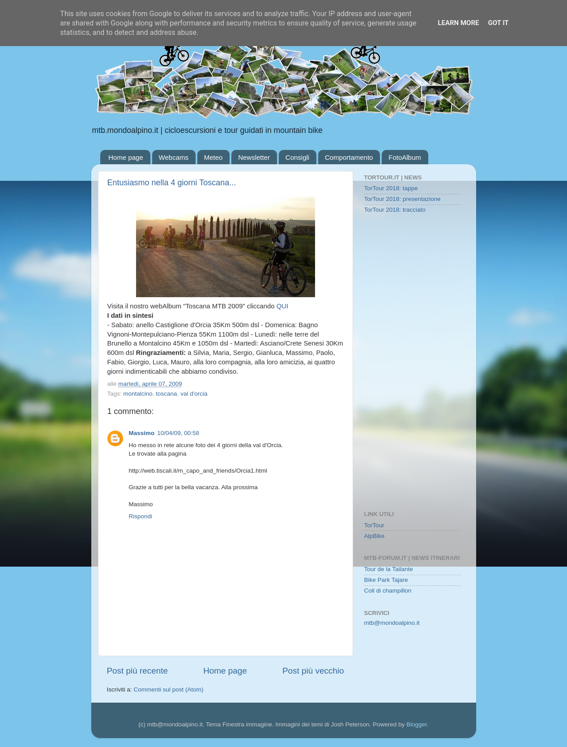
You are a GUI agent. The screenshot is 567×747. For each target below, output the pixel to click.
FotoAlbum (404, 157)
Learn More (458, 23)
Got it (498, 23)
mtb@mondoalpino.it (392, 622)
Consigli (297, 157)
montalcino (138, 393)
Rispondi (141, 516)
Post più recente (137, 670)
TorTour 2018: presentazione (402, 199)
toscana (166, 393)
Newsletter (254, 157)
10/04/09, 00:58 (178, 433)
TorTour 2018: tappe (391, 188)
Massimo (142, 433)
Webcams (173, 157)
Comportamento (349, 157)
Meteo (213, 157)
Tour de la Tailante (388, 569)
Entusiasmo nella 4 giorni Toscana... (171, 182)
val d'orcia (193, 393)
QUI (282, 306)
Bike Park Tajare (386, 579)
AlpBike (374, 536)
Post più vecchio (313, 670)
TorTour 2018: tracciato (395, 209)
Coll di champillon (388, 590)
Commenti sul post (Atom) (169, 689)
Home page (125, 157)
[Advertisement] (412, 363)
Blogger (416, 724)
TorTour (374, 525)
